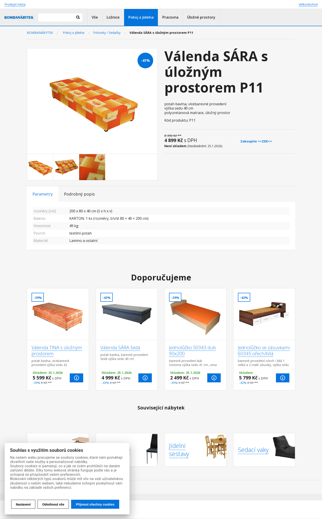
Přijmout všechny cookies (95, 504)
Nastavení (23, 504)
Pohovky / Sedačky (107, 32)
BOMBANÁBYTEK (40, 32)
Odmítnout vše (53, 504)
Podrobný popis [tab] (79, 194)
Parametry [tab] (42, 194)
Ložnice (113, 17)
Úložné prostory (201, 17)
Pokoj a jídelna (141, 17)
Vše (95, 17)
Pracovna (170, 17)
